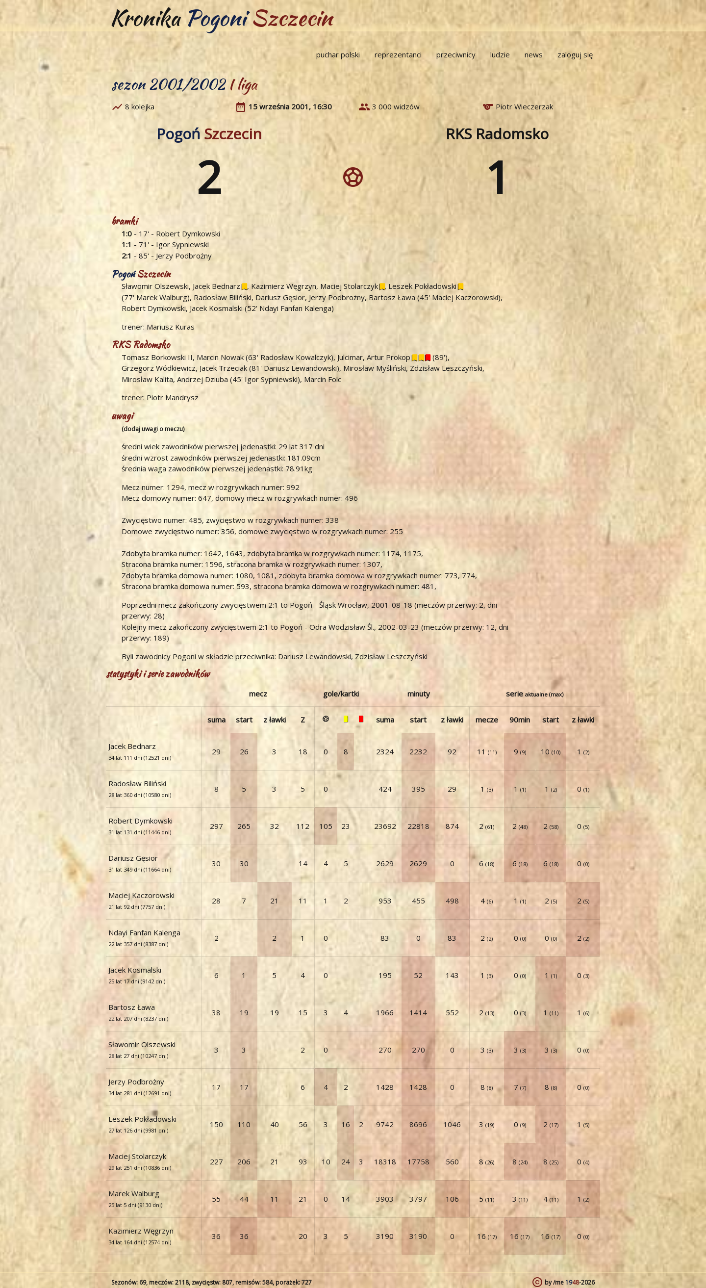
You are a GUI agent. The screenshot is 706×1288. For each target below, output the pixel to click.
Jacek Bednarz (216, 286)
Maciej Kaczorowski (465, 297)
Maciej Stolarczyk (349, 286)
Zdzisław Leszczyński (446, 368)
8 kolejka (139, 106)
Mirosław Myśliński (374, 368)
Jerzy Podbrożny (184, 255)
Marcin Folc (322, 379)
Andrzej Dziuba (202, 379)
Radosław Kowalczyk (295, 357)
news (534, 54)
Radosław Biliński (223, 297)
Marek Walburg (161, 297)
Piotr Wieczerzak (524, 106)
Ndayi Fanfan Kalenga (295, 308)
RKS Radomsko (497, 134)
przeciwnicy (456, 54)
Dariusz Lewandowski (300, 368)
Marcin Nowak (220, 357)
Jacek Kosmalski (216, 308)
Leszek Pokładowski (422, 286)
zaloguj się (575, 54)
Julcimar (350, 357)
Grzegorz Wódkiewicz (159, 368)
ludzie (500, 54)
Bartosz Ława (392, 297)
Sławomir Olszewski (155, 286)
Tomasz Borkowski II (157, 357)
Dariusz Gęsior (280, 297)
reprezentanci (398, 54)
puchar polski (338, 54)
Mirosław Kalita (147, 379)
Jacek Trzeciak (223, 368)
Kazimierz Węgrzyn (283, 286)
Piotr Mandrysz (173, 397)
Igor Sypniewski (182, 244)
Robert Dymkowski (188, 233)
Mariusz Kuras (171, 327)
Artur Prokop (388, 357)
